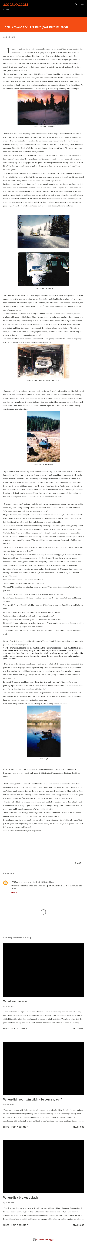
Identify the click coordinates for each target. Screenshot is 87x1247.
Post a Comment (20, 1029)
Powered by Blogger (43, 1239)
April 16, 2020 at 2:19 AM (43, 882)
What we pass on (15, 1001)
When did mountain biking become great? (32, 1099)
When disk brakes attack (20, 1197)
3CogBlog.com (15, 4)
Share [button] (78, 863)
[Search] (76, 4)
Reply (14, 892)
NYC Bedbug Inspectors (21, 882)
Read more (78, 1029)
